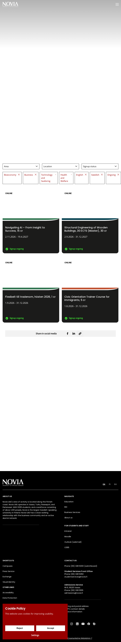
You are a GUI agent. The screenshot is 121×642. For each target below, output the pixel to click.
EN (104, 484)
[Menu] (117, 4)
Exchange (7, 576)
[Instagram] (71, 624)
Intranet (68, 531)
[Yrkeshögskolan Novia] (10, 4)
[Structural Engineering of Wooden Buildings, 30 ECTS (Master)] (90, 220)
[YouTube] (83, 624)
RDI (65, 507)
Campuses (7, 566)
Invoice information (73, 611)
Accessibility (8, 592)
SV (115, 484)
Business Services (72, 512)
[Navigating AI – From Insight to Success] (31, 220)
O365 (66, 547)
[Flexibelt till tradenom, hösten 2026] (31, 289)
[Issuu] (94, 624)
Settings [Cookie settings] (35, 635)
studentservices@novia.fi (75, 576)
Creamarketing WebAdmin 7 (80, 638)
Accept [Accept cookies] (50, 628)
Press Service (8, 571)
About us (68, 517)
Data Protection (10, 598)
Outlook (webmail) (73, 542)
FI (110, 484)
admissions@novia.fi (73, 593)
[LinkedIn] (77, 624)
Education (69, 501)
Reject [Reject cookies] (20, 628)
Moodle (67, 536)
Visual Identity (9, 582)
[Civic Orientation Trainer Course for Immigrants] (90, 289)
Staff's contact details (74, 609)
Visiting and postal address (76, 606)
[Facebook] (89, 624)
